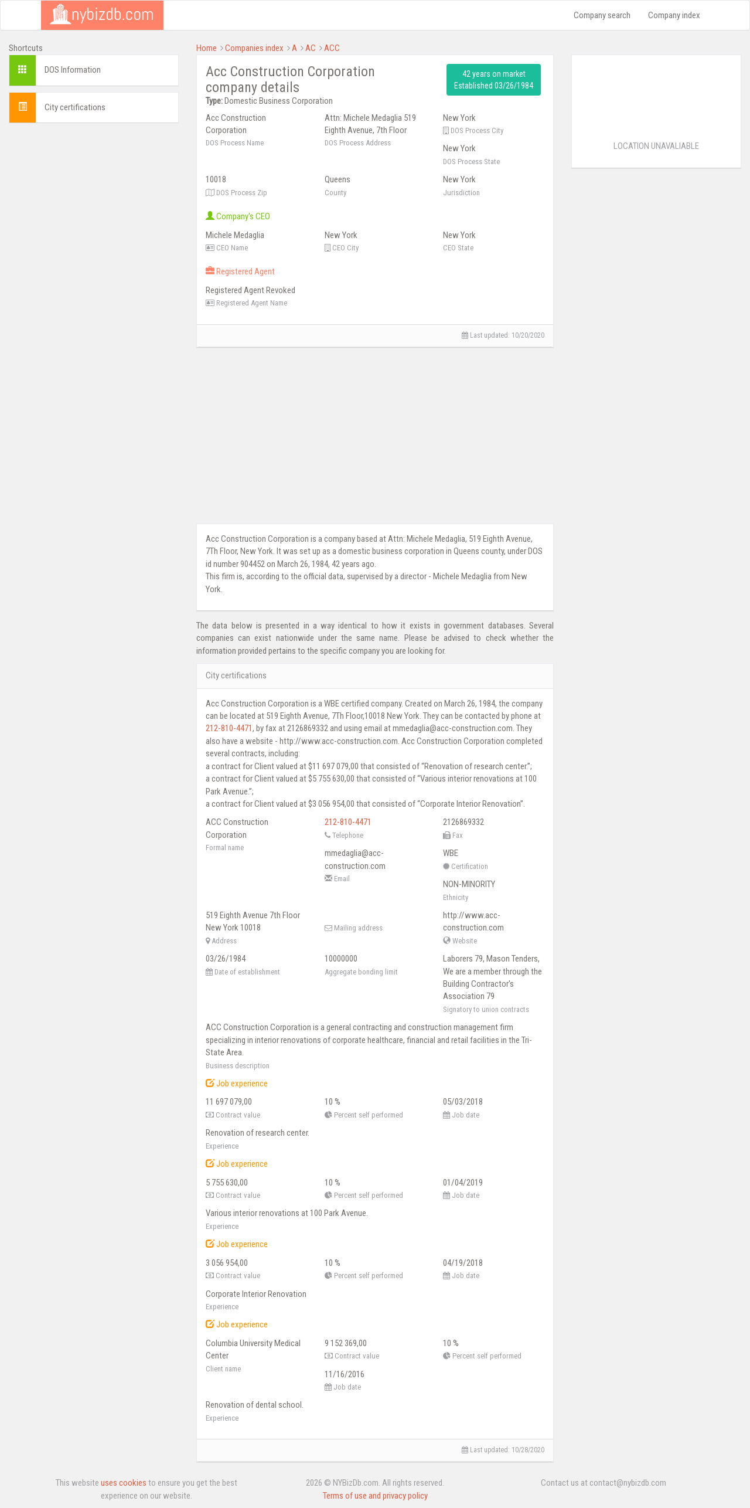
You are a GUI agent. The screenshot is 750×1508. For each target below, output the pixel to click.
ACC (332, 48)
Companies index (254, 48)
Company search (602, 15)
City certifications (75, 107)
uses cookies (123, 1483)
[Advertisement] (94, 308)
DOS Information (73, 69)
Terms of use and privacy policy (375, 1495)
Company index (674, 15)
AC (310, 48)
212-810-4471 (229, 728)
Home (206, 48)
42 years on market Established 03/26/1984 (493, 79)
